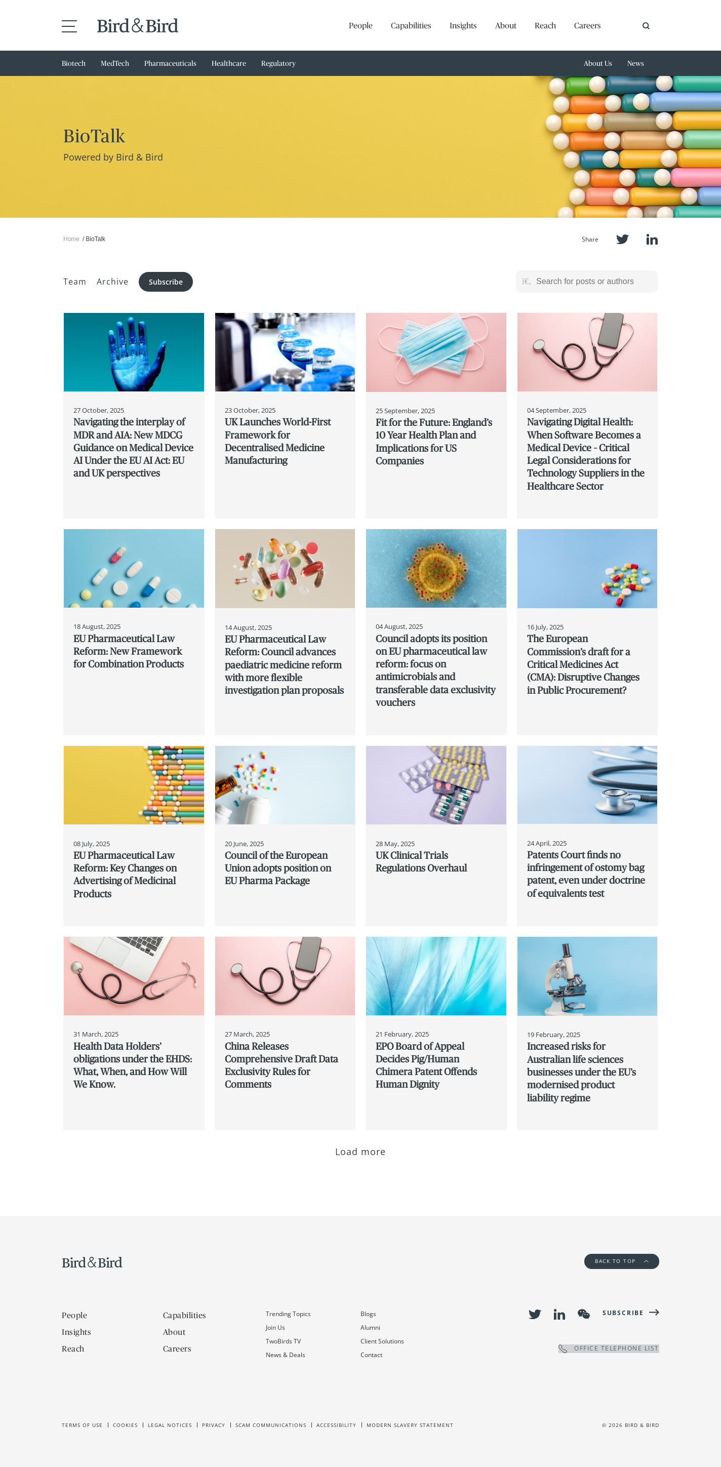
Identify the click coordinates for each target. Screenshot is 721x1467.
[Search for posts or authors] (593, 281)
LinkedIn (652, 239)
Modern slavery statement (410, 1425)
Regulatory (278, 63)
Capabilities (411, 25)
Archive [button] (113, 281)
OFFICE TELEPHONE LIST (608, 1348)
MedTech (115, 63)
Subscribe (166, 282)
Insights (463, 25)
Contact (371, 1355)
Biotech (74, 63)
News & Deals (285, 1355)
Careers (587, 25)
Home (71, 239)
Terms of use (82, 1425)
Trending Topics (288, 1314)
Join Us (275, 1327)
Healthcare (229, 63)
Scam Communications (270, 1425)
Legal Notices (170, 1425)
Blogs (368, 1314)
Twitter (622, 239)
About (505, 25)
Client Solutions (382, 1341)
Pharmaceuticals (170, 63)
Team (75, 281)
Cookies (125, 1425)
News (635, 63)
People (361, 25)
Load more (360, 1151)
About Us (598, 63)
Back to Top (622, 1260)
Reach (545, 25)
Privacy (213, 1425)
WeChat (584, 1314)
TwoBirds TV (283, 1341)
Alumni (370, 1327)
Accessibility (336, 1425)
